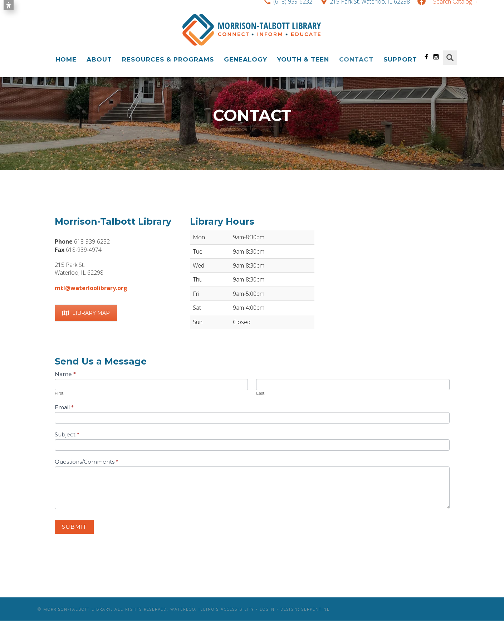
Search (450, 57)
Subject (67, 434)
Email (64, 407)
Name (65, 374)
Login (267, 609)
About (99, 59)
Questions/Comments (86, 461)
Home (66, 59)
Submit (74, 526)
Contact (356, 59)
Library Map (86, 313)
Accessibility (237, 609)
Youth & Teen (303, 59)
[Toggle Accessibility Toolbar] (9, 5)
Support (400, 59)
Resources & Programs (168, 59)
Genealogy (245, 59)
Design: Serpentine (305, 609)
